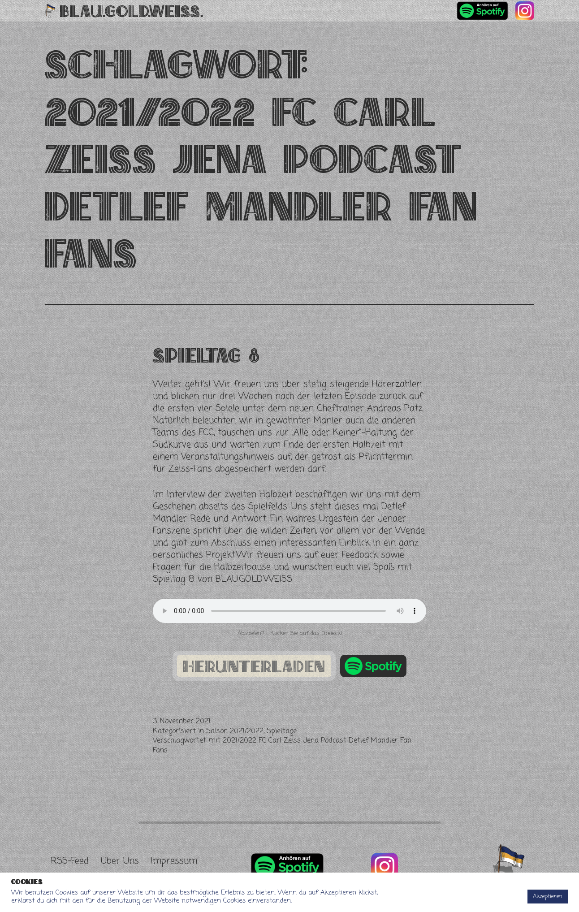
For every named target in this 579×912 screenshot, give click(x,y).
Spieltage (282, 731)
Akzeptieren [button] (547, 896)
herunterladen (254, 666)
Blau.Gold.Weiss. (131, 10)
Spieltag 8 (206, 355)
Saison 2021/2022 (235, 731)
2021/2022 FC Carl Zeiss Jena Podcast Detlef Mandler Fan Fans (282, 745)
